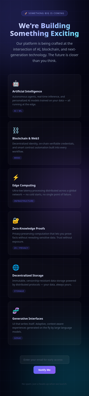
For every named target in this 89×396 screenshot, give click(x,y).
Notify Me (44, 369)
